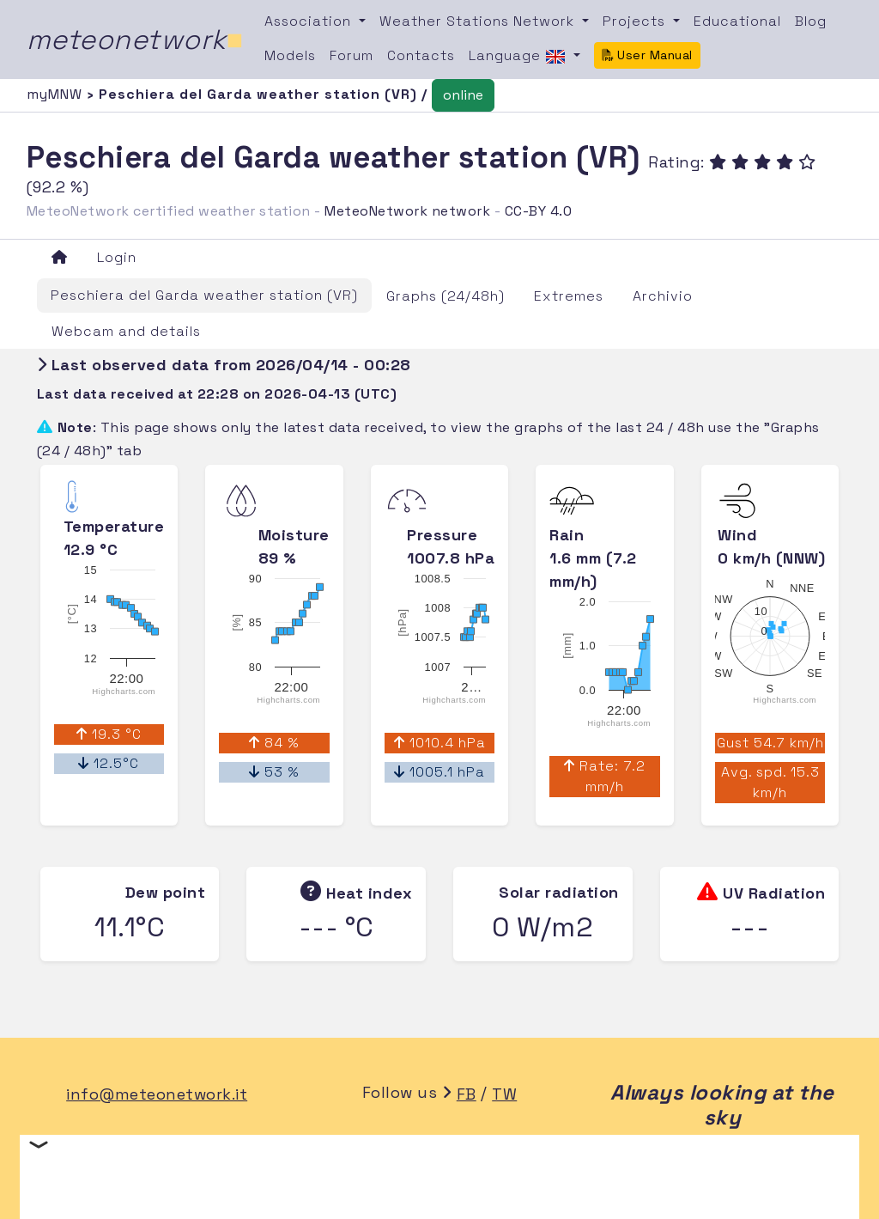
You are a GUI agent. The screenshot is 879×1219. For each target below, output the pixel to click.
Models (290, 55)
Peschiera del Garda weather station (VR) (204, 295)
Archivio (663, 296)
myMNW (57, 94)
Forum (351, 55)
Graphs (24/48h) (445, 296)
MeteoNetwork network (407, 211)
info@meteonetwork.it (156, 1094)
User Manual (647, 55)
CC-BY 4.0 (539, 211)
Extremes (568, 296)
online (463, 95)
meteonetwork (135, 39)
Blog (811, 21)
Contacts (421, 55)
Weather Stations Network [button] (479, 21)
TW (504, 1094)
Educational (737, 21)
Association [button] (309, 21)
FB (466, 1094)
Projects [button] (636, 21)
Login (116, 257)
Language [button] (519, 56)
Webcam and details (126, 331)
